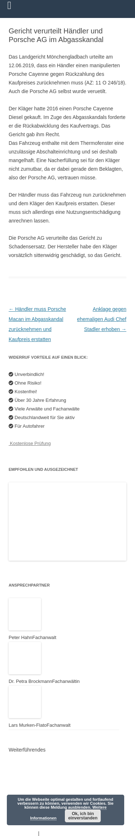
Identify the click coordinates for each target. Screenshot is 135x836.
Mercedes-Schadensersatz (42, 780)
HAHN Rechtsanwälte (36, 790)
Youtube (21, 770)
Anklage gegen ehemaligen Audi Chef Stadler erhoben (101, 319)
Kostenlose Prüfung (30, 443)
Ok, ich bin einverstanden (82, 816)
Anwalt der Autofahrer (36, 760)
